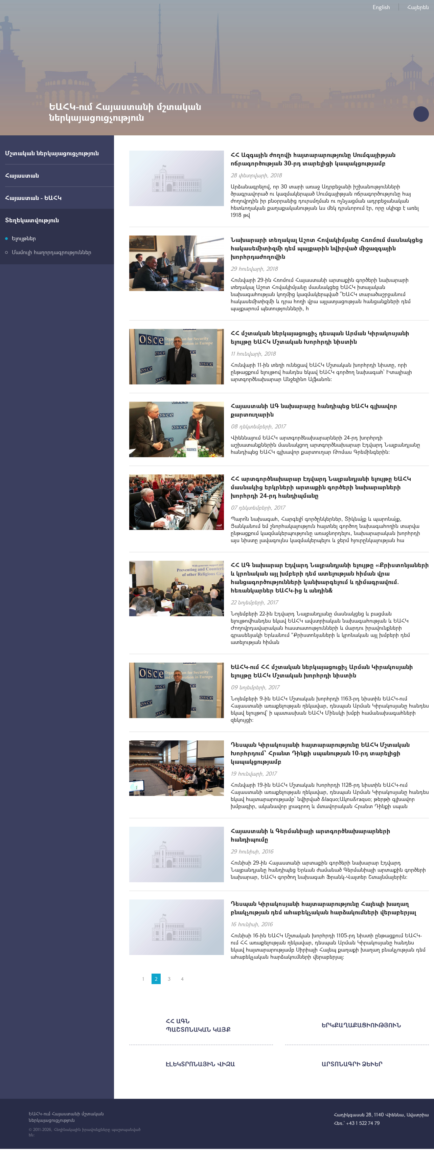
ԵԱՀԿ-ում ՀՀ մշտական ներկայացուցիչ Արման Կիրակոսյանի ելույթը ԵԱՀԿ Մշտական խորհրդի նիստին (322, 671)
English (381, 6)
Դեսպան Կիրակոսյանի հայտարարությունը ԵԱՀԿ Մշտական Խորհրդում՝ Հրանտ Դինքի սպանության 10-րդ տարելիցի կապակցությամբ (320, 752)
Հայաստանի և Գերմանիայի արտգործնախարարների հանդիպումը (310, 835)
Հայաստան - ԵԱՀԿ (33, 198)
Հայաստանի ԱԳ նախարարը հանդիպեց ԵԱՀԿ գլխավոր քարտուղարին (314, 410)
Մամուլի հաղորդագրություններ (51, 251)
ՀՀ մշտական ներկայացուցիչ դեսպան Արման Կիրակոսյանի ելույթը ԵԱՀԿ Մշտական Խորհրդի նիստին (320, 337)
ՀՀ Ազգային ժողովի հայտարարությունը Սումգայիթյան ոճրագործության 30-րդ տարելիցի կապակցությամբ (313, 159)
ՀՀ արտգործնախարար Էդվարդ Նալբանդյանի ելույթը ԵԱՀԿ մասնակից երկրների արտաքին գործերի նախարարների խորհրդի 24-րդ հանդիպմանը (321, 486)
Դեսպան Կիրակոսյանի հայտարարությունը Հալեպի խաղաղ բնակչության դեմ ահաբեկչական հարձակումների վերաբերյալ (323, 907)
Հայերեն (418, 6)
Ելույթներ (24, 238)
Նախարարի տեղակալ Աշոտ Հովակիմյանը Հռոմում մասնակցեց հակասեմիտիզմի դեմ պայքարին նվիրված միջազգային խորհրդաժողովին (327, 248)
